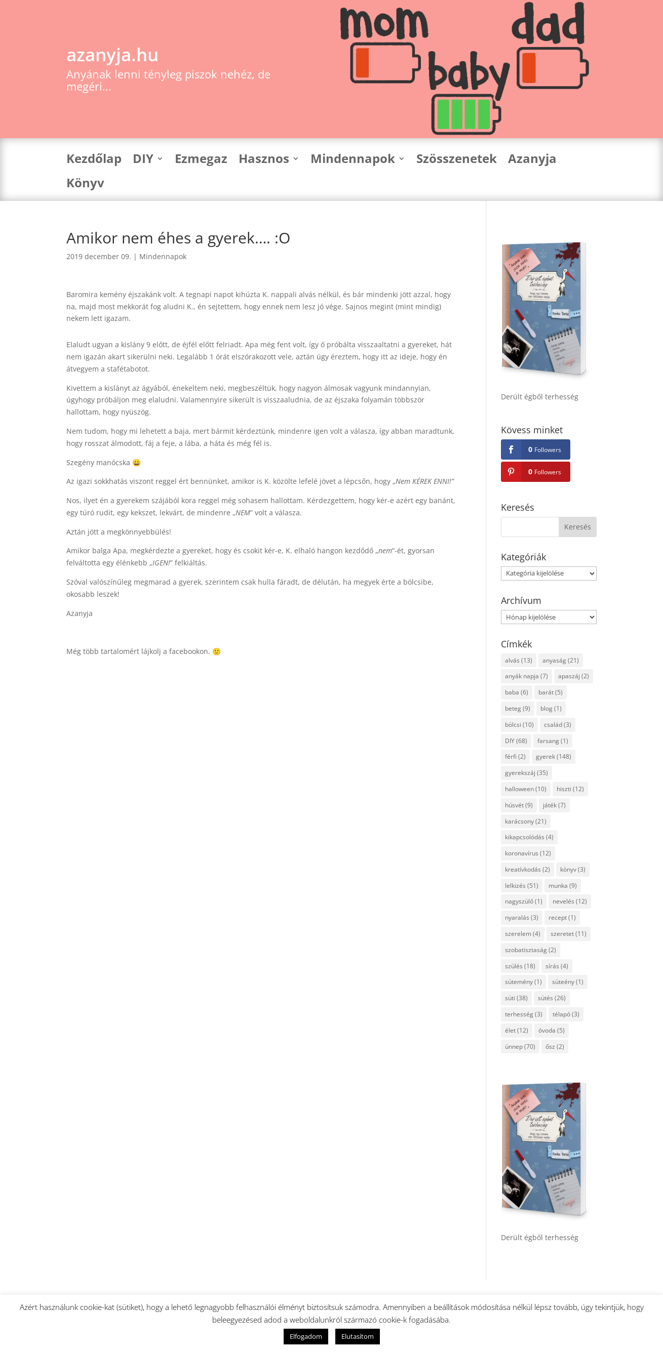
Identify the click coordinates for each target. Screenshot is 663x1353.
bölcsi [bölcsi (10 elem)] (519, 724)
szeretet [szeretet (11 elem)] (569, 933)
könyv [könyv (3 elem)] (573, 869)
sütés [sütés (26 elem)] (552, 998)
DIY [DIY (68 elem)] (516, 740)
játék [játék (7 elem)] (554, 805)
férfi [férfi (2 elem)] (515, 756)
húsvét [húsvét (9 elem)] (519, 805)
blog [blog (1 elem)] (551, 708)
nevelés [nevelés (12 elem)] (570, 901)
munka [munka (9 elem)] (563, 885)
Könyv (85, 185)
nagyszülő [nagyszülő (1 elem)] (523, 901)
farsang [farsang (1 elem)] (552, 740)
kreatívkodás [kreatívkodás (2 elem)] (527, 869)
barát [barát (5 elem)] (550, 692)
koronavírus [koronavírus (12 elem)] (528, 853)
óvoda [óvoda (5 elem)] (551, 1030)
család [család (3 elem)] (557, 724)
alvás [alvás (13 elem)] (518, 660)
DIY (143, 161)
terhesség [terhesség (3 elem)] (523, 1014)
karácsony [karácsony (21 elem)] (526, 821)
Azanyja (532, 161)
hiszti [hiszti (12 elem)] (570, 789)
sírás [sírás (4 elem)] (556, 966)
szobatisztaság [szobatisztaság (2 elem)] (530, 950)
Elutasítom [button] (357, 1336)
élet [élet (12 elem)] (516, 1030)
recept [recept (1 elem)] (562, 917)
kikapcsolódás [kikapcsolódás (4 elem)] (529, 837)
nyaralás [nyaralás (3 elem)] (521, 917)
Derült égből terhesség (539, 396)
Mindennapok (352, 161)
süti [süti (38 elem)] (516, 998)
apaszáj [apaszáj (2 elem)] (573, 676)
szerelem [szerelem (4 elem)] (522, 933)
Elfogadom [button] (306, 1336)
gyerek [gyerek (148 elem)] (553, 756)
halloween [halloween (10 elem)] (526, 789)
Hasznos (264, 161)
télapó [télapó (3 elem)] (566, 1014)
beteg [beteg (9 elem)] (517, 708)
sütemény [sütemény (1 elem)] (523, 981)
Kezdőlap (94, 161)
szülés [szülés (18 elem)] (520, 966)
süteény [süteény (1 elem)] (567, 981)
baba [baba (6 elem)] (516, 692)
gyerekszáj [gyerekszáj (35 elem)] (526, 772)
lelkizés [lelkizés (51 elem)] (521, 885)
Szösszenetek (456, 161)
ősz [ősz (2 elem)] (554, 1046)
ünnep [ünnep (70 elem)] (520, 1046)
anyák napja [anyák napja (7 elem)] (526, 676)
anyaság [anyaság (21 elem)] (560, 660)
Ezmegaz (201, 161)
